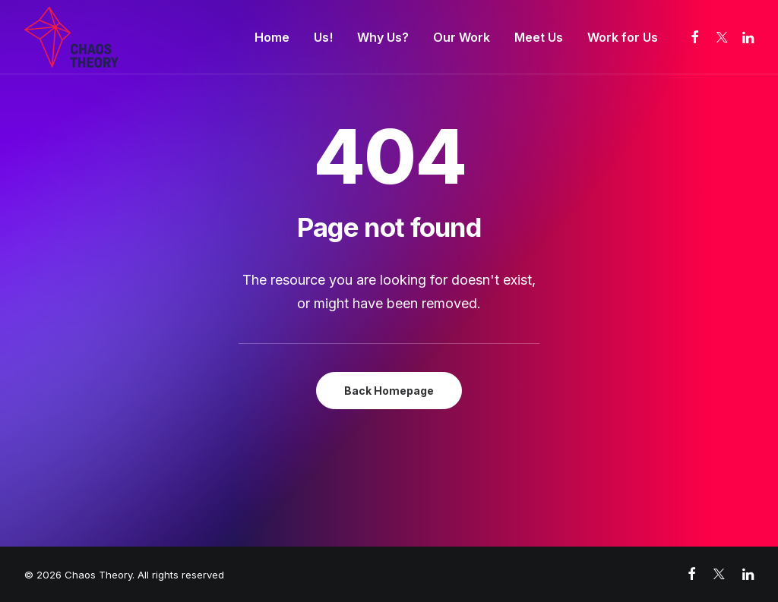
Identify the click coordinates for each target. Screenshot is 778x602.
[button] (695, 37)
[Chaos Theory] (71, 37)
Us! (323, 37)
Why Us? (383, 37)
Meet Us (538, 37)
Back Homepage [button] (389, 390)
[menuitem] (272, 37)
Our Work (461, 37)
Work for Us (622, 37)
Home (272, 37)
